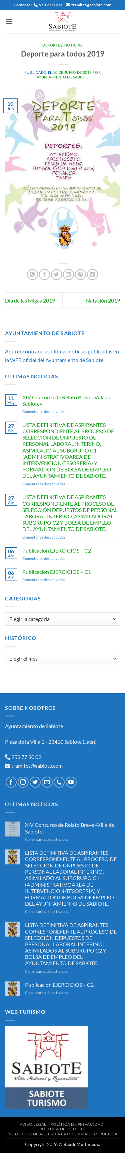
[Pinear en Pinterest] (80, 274)
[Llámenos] (59, 782)
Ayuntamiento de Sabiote (63, 77)
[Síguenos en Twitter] (35, 782)
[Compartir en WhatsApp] (32, 274)
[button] (9, 21)
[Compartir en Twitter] (56, 274)
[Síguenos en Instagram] (23, 782)
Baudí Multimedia (81, 1144)
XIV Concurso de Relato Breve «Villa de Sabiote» (66, 400)
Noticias (73, 45)
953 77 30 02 (26, 757)
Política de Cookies (62, 1128)
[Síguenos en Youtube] (71, 782)
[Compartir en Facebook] (44, 274)
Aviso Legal (33, 1124)
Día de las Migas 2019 (30, 300)
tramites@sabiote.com (36, 765)
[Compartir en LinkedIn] (92, 274)
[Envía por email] (68, 274)
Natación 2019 (103, 300)
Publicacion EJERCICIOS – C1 (56, 572)
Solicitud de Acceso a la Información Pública (63, 1133)
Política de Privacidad (76, 1124)
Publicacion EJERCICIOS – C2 (56, 550)
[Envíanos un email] (47, 782)
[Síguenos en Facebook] (11, 782)
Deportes (52, 45)
